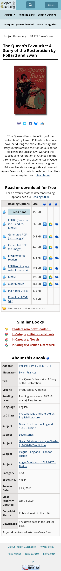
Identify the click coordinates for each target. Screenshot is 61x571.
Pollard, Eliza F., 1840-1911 (35, 366)
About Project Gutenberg (22, 546)
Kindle (12, 277)
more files (24, 308)
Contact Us (49, 553)
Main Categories (47, 24)
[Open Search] (30, 4)
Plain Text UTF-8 (18, 290)
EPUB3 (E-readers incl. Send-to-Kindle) (18, 224)
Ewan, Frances (27, 372)
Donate (51, 5)
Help (31, 561)
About (10, 15)
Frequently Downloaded (19, 24)
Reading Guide (41, 197)
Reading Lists (27, 14)
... (42, 175)
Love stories (26, 434)
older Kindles (16, 284)
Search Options (47, 14)
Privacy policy (47, 546)
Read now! (19, 212)
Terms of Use (32, 553)
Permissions (14, 553)
